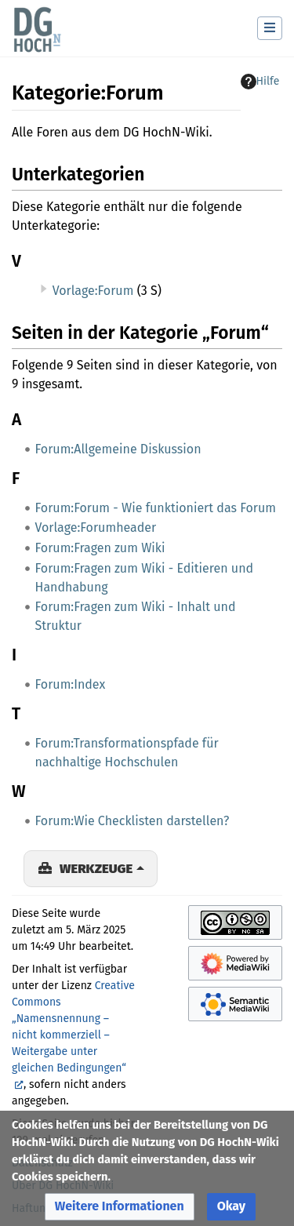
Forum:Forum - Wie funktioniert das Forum (155, 507)
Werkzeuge (96, 868)
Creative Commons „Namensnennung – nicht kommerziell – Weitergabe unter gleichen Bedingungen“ (73, 1027)
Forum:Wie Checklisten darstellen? (132, 820)
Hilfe (260, 81)
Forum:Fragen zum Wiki (100, 547)
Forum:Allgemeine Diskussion (118, 449)
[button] (119, 1207)
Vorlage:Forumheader (96, 527)
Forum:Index (70, 684)
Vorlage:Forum (93, 290)
